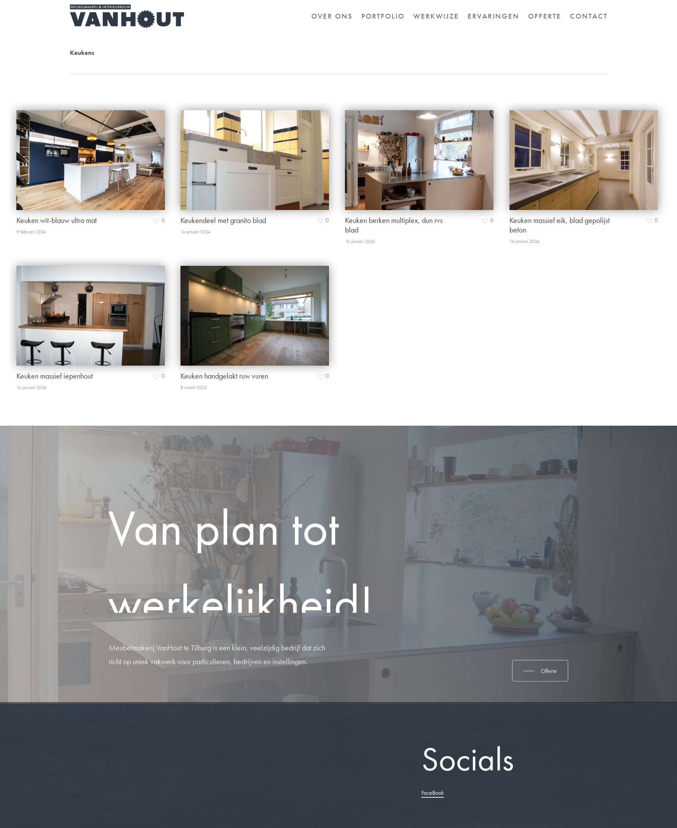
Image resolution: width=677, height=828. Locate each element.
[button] (540, 704)
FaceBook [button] (432, 792)
